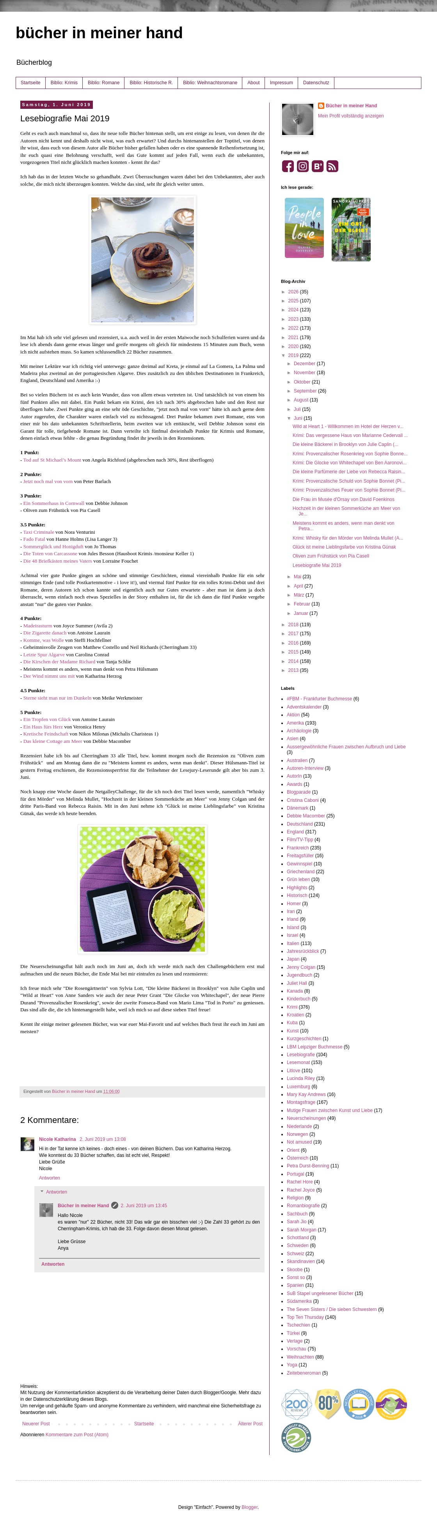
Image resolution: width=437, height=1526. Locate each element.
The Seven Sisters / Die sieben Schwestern (332, 1309)
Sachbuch (297, 1214)
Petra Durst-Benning (308, 1166)
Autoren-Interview (305, 768)
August (302, 400)
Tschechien (298, 1325)
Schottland (298, 1237)
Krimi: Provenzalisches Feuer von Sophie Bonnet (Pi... (349, 490)
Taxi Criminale (38, 532)
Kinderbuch (299, 999)
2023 (294, 319)
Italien (293, 943)
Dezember (305, 363)
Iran (291, 911)
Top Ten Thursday (305, 1317)
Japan (293, 959)
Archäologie (299, 731)
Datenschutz (316, 82)
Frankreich (298, 848)
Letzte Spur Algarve (44, 654)
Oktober (303, 382)
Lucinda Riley (301, 1078)
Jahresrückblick (303, 951)
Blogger (250, 1507)
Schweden (298, 1245)
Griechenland (300, 871)
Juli (298, 409)
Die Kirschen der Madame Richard (59, 661)
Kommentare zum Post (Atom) (77, 1434)
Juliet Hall (297, 983)
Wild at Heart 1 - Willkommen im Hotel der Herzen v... (348, 426)
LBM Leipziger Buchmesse (315, 1047)
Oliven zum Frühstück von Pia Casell (331, 556)
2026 (294, 292)
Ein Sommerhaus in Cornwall (53, 503)
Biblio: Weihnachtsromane (210, 82)
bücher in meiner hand (99, 32)
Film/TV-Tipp (300, 839)
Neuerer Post (36, 1424)
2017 (294, 633)
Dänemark (297, 808)
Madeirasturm (37, 626)
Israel (292, 935)
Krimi (292, 1007)
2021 (294, 337)
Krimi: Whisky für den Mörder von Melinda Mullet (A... (348, 538)
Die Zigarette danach (45, 633)
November (305, 372)
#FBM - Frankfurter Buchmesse (319, 699)
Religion (295, 1198)
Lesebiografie (301, 1054)
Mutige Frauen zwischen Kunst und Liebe (330, 1110)
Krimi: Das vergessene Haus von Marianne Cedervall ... (350, 435)
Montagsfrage (301, 1102)
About (253, 82)
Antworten (49, 1178)
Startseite (31, 82)
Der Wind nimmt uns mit (49, 676)
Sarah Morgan (301, 1230)
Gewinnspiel (299, 864)
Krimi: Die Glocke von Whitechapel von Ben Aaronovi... (350, 462)
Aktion (293, 715)
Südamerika (299, 1301)
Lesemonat (298, 1062)
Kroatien (295, 1015)
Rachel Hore (300, 1182)
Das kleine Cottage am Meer (52, 741)
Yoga (292, 1365)
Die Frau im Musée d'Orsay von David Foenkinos (343, 499)
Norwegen (297, 1134)
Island (293, 927)
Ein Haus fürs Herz (43, 727)
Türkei (293, 1333)
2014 (294, 661)
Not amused (299, 1142)
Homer (294, 903)
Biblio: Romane (103, 82)
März (300, 595)
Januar (301, 613)
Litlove (293, 1070)
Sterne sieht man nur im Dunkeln (57, 698)
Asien (292, 738)
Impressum (281, 82)
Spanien (295, 1285)
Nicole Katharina (58, 1139)
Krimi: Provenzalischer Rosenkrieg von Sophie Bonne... (350, 454)
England (295, 832)
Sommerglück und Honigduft (53, 546)
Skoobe (295, 1269)
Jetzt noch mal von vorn (48, 481)
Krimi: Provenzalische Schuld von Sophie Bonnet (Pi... (349, 481)
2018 (294, 624)
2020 (294, 346)
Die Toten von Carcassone (50, 553)
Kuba (292, 1022)
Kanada (295, 991)
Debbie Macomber (306, 816)
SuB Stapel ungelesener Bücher (320, 1293)
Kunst (293, 1031)
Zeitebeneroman (304, 1373)
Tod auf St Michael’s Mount (52, 460)
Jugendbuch (299, 975)
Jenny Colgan (301, 967)
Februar (302, 604)
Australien (297, 760)
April (299, 586)
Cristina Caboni (303, 800)
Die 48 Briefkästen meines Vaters (57, 561)
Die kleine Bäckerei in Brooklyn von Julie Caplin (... (345, 444)
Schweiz (295, 1253)
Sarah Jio (297, 1221)
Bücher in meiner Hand (83, 1205)
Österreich (297, 1158)
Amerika (295, 723)
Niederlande (299, 1126)
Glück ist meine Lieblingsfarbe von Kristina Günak (344, 547)
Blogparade (299, 792)
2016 (294, 643)
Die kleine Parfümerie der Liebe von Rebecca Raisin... (349, 471)
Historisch (297, 895)
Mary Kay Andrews (306, 1094)
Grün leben (298, 879)
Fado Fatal (34, 539)
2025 (294, 301)
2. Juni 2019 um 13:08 (103, 1139)
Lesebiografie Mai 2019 (317, 565)
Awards (294, 784)
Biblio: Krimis (64, 82)
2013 (294, 670)
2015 (294, 652)
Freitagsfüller (300, 855)
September (306, 391)
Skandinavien (301, 1261)
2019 (294, 355)
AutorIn (294, 776)
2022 (294, 328)
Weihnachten (300, 1357)
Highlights (297, 887)
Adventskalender (304, 707)
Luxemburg (298, 1086)
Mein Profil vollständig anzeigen (351, 116)
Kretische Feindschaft (46, 734)
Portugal (295, 1174)
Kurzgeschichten (304, 1038)
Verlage (295, 1341)
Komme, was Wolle (43, 640)
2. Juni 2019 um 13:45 (144, 1205)
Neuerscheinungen (306, 1118)
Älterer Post (250, 1424)
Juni (299, 418)
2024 (294, 310)
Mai (298, 576)
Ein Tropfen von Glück (47, 719)
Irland (292, 919)
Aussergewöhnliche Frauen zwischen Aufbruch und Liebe (346, 747)
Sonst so (296, 1277)
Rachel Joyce (301, 1190)
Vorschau (296, 1349)
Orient (293, 1150)
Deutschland (300, 824)
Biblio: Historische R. (151, 82)
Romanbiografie (303, 1205)
